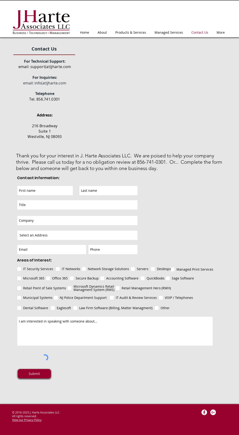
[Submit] (34, 373)
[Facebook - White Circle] (204, 412)
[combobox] (77, 235)
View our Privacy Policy (27, 420)
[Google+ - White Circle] (213, 412)
